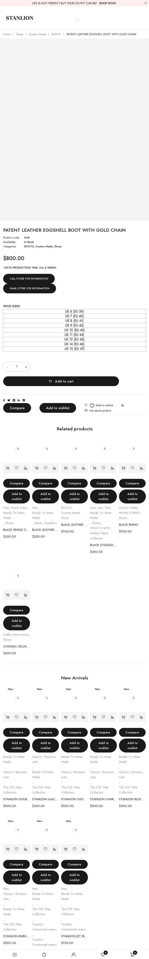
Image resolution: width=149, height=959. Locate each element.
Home (6, 34)
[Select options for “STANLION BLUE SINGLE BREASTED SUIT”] (123, 703)
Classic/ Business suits (15, 760)
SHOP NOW (107, 3)
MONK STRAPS (129, 498)
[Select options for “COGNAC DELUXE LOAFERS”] (7, 580)
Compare (17, 393)
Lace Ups (96, 493)
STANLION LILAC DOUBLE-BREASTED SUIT (45, 784)
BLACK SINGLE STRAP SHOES (16, 515)
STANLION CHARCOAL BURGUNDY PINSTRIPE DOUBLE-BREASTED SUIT (103, 784)
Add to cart (93, 366)
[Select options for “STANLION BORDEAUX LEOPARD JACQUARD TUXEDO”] (36, 835)
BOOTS (56, 34)
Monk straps (19, 493)
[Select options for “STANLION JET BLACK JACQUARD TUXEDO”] (65, 835)
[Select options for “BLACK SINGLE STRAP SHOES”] (7, 454)
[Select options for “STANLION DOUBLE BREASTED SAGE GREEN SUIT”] (7, 703)
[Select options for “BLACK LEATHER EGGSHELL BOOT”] (65, 454)
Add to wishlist (58, 393)
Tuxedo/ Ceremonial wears (44, 912)
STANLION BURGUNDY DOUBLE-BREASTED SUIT (16, 921)
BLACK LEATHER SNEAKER (45, 515)
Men (6, 493)
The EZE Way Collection (12, 775)
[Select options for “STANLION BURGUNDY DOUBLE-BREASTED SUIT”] (7, 835)
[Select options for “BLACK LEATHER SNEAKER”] (36, 454)
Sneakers (51, 508)
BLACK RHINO (128, 510)
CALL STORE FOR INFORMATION (29, 279)
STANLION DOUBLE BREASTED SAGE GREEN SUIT (16, 784)
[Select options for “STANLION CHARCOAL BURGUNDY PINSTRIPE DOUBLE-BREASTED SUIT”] (94, 703)
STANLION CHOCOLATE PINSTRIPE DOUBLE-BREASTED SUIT (74, 784)
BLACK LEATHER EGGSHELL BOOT (74, 510)
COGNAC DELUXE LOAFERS (16, 631)
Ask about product (100, 396)
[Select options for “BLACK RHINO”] (123, 454)
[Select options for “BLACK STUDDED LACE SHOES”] (94, 454)
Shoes (19, 34)
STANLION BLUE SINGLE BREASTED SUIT (132, 784)
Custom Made (37, 34)
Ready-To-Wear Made (14, 501)
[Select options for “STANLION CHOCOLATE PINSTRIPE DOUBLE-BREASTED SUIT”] (65, 703)
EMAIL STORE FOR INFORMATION (29, 288)
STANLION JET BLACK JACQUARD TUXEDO (74, 921)
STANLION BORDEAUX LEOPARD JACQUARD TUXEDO (45, 936)
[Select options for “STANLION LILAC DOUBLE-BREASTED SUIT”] (36, 703)
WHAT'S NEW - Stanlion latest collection (101, 518)
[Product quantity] (16, 366)
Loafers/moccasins (16, 620)
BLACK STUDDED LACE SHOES (103, 530)
